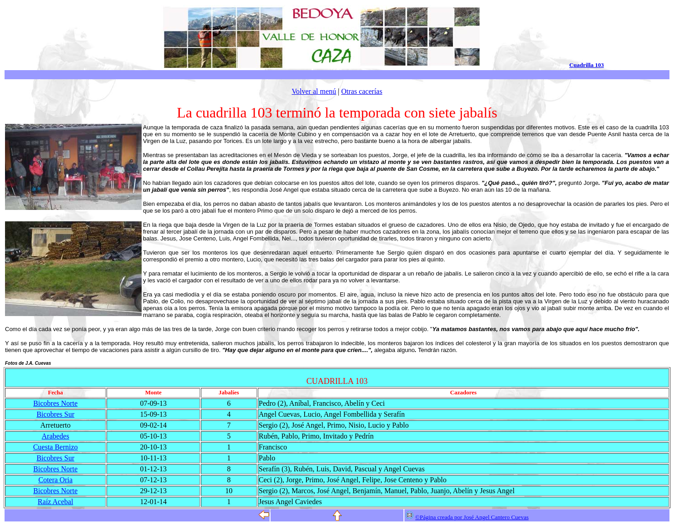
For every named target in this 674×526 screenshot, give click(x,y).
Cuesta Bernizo (55, 447)
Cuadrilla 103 (586, 64)
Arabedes (55, 436)
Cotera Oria (55, 480)
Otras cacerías (361, 91)
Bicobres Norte (55, 403)
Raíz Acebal (55, 502)
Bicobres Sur (55, 414)
